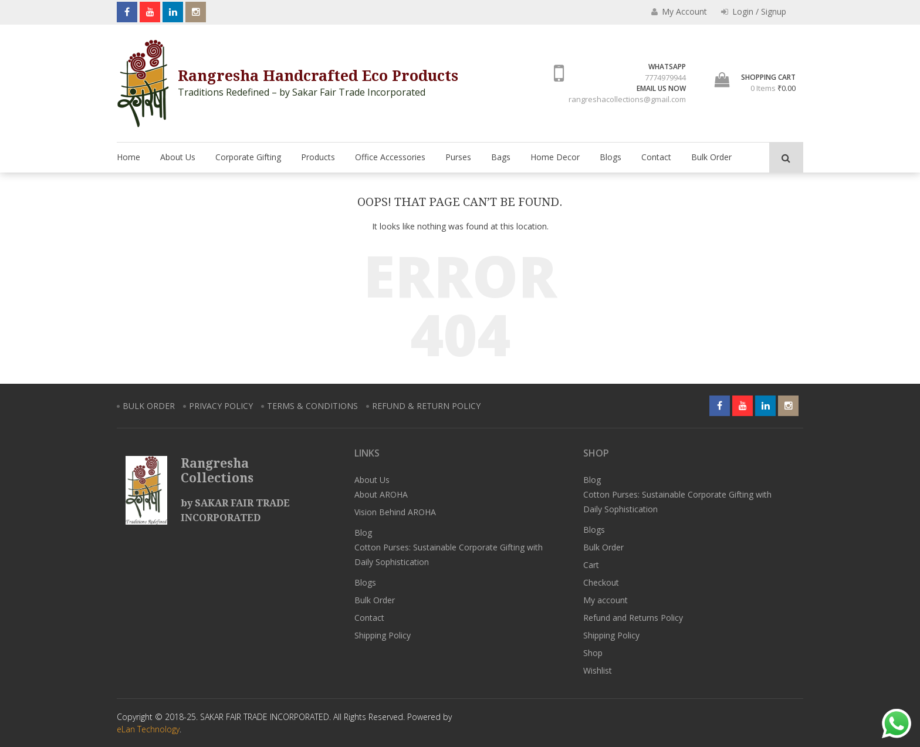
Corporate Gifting (248, 157)
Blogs (610, 157)
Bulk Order (711, 157)
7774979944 (665, 77)
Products (318, 157)
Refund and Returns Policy (633, 617)
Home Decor (555, 157)
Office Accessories (390, 157)
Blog (363, 532)
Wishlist (597, 670)
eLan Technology (148, 729)
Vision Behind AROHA (395, 512)
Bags (500, 157)
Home (128, 157)
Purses (458, 157)
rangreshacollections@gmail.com (627, 99)
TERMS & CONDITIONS (312, 405)
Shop (593, 652)
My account (605, 600)
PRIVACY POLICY (221, 405)
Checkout (601, 582)
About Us (177, 157)
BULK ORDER (149, 405)
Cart (591, 564)
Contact (656, 157)
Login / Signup (753, 11)
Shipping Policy (382, 635)
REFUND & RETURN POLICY (426, 405)
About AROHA (381, 494)
